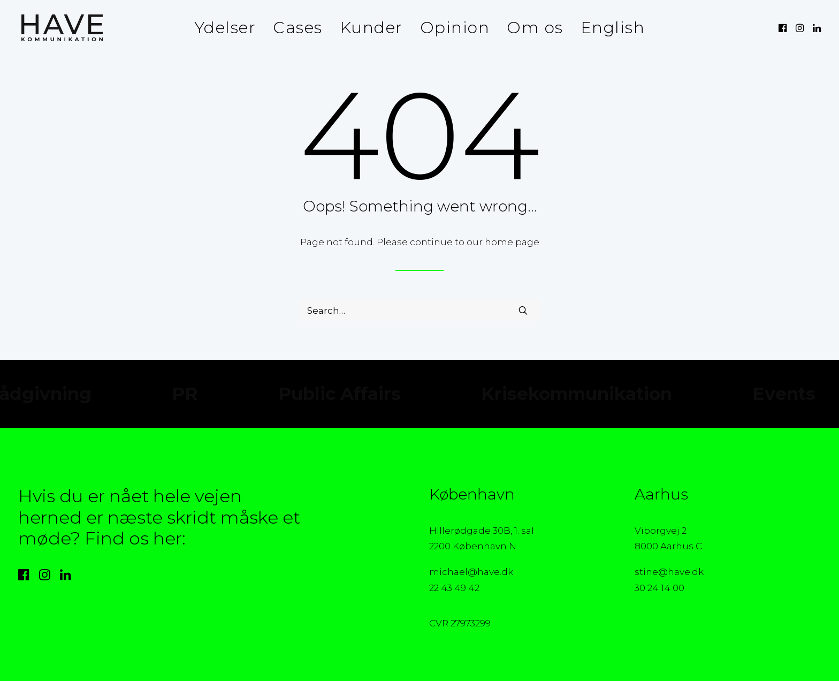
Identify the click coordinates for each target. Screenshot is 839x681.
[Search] (419, 310)
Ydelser (225, 27)
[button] (783, 28)
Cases (298, 27)
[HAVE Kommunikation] (59, 27)
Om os (535, 27)
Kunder (371, 27)
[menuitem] (225, 28)
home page (512, 242)
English (613, 27)
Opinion (455, 27)
